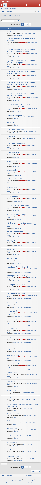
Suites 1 (10, 346)
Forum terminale (17, 35)
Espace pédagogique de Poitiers (14, 479)
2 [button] (24, 24)
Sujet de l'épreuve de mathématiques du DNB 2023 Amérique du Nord (22, 50)
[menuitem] (31, 5)
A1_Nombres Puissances (16, 144)
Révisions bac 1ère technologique (22, 272)
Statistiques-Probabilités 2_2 (17, 267)
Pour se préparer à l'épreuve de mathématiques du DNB (19, 105)
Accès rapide (2, 5)
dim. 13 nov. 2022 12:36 (30, 131)
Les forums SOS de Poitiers (11, 481)
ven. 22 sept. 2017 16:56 (29, 422)
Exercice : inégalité (14, 457)
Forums (5, 5)
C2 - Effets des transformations (18, 205)
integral (9, 31)
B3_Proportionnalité (14, 179)
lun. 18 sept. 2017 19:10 (27, 437)
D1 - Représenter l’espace (16, 214)
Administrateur (22, 42)
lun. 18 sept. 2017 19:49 (30, 430)
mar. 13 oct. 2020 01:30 (28, 392)
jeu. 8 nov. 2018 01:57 (28, 408)
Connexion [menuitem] (40, 5)
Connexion (14, 8)
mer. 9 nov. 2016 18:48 (28, 458)
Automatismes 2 (13, 364)
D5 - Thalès (11, 249)
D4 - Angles (11, 240)
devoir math (11, 136)
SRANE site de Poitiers (28, 479)
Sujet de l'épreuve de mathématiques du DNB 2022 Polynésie (22, 72)
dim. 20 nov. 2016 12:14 (29, 451)
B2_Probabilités (12, 170)
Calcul (9, 397)
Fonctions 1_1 (12, 328)
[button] (30, 24)
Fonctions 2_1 (12, 311)
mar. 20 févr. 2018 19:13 (30, 415)
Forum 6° (15, 125)
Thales (9, 449)
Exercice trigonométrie (15, 115)
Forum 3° (15, 140)
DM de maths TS (13, 414)
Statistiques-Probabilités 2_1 (17, 276)
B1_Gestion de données (16, 161)
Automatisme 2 (12, 372)
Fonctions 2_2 (12, 302)
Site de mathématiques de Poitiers (27, 481)
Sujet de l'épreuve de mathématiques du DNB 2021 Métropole (22, 94)
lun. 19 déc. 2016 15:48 (29, 444)
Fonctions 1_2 (12, 320)
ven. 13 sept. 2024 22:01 (31, 33)
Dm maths (11, 122)
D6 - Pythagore (12, 258)
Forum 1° (15, 118)
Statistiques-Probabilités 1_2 (17, 284)
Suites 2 (10, 337)
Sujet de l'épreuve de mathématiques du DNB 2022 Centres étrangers (22, 83)
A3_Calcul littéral (13, 152)
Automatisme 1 (12, 381)
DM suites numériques (15, 428)
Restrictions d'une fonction (17, 129)
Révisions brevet (17, 46)
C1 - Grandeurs (12, 196)
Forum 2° (15, 410)
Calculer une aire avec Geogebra (19, 435)
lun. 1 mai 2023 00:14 (28, 116)
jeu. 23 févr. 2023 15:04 (30, 124)
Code (8, 421)
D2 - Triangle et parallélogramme (19, 223)
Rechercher (5, 8)
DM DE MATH (12, 442)
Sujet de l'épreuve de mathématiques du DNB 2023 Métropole (22, 61)
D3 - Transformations (15, 232)
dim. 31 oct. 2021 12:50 (29, 138)
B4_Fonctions (12, 188)
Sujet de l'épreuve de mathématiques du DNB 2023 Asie (22, 40)
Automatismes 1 (13, 355)
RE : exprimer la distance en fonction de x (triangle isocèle (22, 405)
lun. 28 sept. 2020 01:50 (28, 399)
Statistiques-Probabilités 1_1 (17, 293)
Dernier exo (11, 390)
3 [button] (27, 24)
